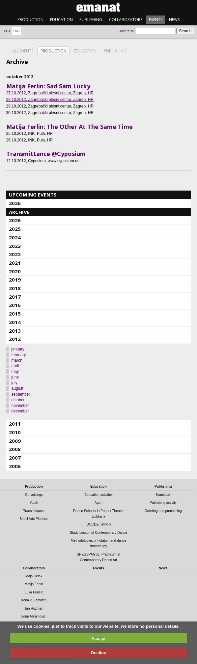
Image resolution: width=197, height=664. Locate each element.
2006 (15, 466)
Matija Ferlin (34, 584)
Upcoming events (33, 194)
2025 (15, 229)
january (18, 349)
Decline (98, 652)
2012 (15, 339)
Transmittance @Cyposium (46, 154)
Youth (34, 502)
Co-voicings (34, 495)
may (15, 371)
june (15, 377)
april (15, 366)
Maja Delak (33, 576)
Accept (98, 638)
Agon (98, 502)
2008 (15, 449)
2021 (15, 262)
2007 (15, 457)
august (17, 388)
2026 (15, 203)
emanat (98, 7)
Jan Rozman (33, 608)
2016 (15, 305)
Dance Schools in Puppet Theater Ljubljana (98, 513)
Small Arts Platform (33, 519)
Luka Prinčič (34, 592)
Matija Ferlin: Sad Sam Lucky (48, 86)
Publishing (90, 19)
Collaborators (125, 19)
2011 (15, 423)
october (18, 400)
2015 (15, 313)
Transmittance (33, 511)
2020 (15, 271)
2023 (15, 246)
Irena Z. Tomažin (33, 600)
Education (61, 19)
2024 (15, 237)
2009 (15, 441)
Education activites (98, 495)
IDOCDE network (99, 524)
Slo (7, 31)
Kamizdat (163, 495)
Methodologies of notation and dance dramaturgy (98, 543)
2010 (15, 432)
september (21, 394)
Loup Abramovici (33, 616)
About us (126, 31)
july (14, 382)
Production (30, 19)
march (17, 360)
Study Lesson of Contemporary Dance (98, 532)
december (20, 411)
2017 (15, 296)
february (19, 354)
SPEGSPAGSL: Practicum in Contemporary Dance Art (98, 557)
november (20, 405)
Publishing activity (163, 502)
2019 (15, 279)
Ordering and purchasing (163, 511)
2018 (15, 288)
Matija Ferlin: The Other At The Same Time (69, 127)
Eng (17, 31)
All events (22, 51)
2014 (15, 322)
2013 (15, 330)
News (174, 19)
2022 (15, 254)
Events (155, 19)
